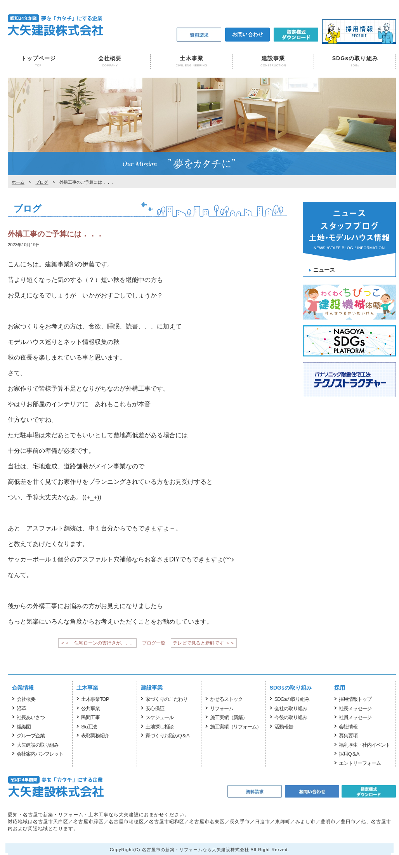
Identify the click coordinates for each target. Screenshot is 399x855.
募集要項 (348, 736)
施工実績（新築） (228, 717)
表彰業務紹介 (95, 736)
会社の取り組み (290, 708)
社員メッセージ (355, 717)
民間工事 (90, 717)
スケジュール (159, 717)
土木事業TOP (95, 699)
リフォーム (221, 708)
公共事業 (90, 708)
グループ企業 (31, 736)
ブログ (41, 182)
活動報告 (283, 727)
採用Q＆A (349, 754)
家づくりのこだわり (166, 699)
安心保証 (155, 708)
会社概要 (109, 58)
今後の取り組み (290, 717)
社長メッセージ (355, 708)
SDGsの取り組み (355, 58)
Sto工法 (89, 727)
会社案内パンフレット (40, 754)
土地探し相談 (159, 727)
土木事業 (191, 58)
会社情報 (348, 727)
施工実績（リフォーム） (235, 727)
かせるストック (226, 699)
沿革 (21, 708)
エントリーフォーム (360, 763)
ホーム (18, 182)
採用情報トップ (355, 699)
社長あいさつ (31, 717)
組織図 (24, 727)
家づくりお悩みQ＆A (167, 736)
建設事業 (273, 58)
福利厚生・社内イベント (364, 745)
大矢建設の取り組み (38, 745)
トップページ (38, 58)
